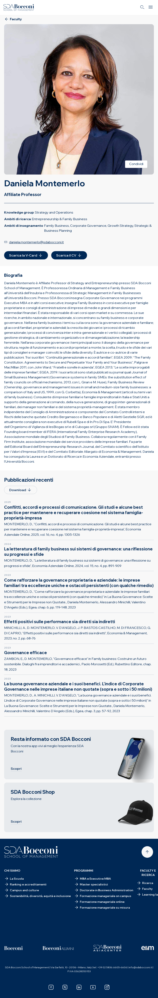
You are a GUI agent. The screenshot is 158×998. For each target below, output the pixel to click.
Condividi (136, 164)
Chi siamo (12, 870)
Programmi (83, 870)
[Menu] (150, 7)
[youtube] (93, 987)
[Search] (142, 7)
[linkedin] (79, 987)
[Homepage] (31, 852)
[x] (65, 987)
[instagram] (107, 987)
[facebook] (51, 987)
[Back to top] (147, 852)
